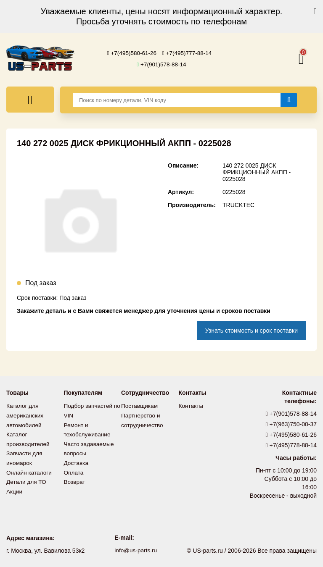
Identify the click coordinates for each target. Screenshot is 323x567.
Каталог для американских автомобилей (25, 415)
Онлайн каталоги (29, 470)
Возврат (75, 479)
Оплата (74, 470)
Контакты (191, 405)
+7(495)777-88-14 (188, 53)
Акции (14, 489)
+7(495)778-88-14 (291, 445)
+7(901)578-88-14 (161, 64)
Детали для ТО (26, 479)
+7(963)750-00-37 (291, 424)
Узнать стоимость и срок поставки (251, 330)
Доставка (76, 461)
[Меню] (30, 100)
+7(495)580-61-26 (131, 53)
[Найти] (289, 100)
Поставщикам (140, 405)
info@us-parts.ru (136, 550)
